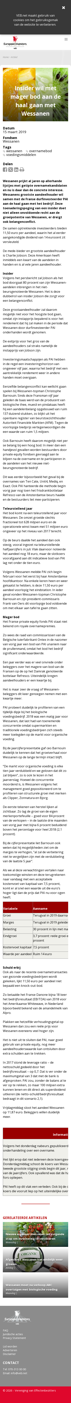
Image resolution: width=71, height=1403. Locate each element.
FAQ (5, 1330)
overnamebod (40, 151)
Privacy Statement (14, 1338)
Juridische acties (13, 1334)
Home (6, 57)
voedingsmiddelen (21, 154)
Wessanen (11, 141)
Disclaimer (9, 1354)
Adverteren (10, 1350)
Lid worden (10, 1346)
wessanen (14, 151)
